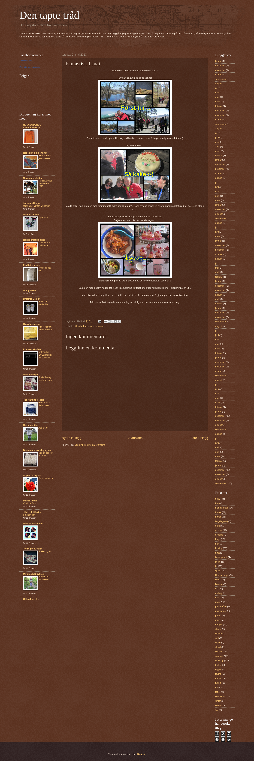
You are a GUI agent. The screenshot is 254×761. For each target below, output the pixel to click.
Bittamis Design (31, 299)
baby (217, 498)
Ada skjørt (43, 428)
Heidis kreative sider (34, 240)
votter (218, 705)
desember (220, 65)
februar (218, 106)
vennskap (99, 326)
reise (217, 620)
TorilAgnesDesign (32, 548)
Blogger (141, 754)
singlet (218, 633)
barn (217, 503)
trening (218, 678)
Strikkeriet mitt (25, 61)
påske (218, 615)
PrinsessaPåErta (32, 349)
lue (216, 588)
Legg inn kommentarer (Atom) (90, 445)
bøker (218, 516)
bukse (218, 512)
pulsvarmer (220, 611)
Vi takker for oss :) (31, 503)
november (220, 70)
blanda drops (81, 326)
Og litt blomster (45, 478)
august (218, 83)
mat (91, 326)
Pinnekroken (30, 500)
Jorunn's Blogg (31, 203)
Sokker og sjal (45, 551)
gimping (219, 534)
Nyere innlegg (71, 438)
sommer (219, 656)
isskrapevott (221, 557)
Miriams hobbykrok (33, 574)
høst (217, 552)
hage (217, 539)
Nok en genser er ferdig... (45, 454)
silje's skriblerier (32, 512)
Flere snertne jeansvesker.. (44, 157)
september (220, 79)
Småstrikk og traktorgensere (45, 378)
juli (216, 88)
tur (216, 687)
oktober (219, 74)
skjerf (218, 642)
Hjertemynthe (30, 425)
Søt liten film (29, 515)
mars (217, 101)
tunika (218, 683)
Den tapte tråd (49, 15)
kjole (217, 570)
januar (218, 61)
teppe (218, 669)
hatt (217, 543)
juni (217, 137)
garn (217, 525)
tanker (218, 665)
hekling (218, 548)
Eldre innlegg (199, 438)
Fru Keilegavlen (31, 265)
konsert (219, 584)
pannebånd (220, 606)
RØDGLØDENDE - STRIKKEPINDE (32, 126)
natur (217, 602)
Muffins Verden (31, 214)
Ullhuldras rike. (31, 599)
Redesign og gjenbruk (35, 152)
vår (216, 710)
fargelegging (221, 521)
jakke (217, 561)
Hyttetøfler (43, 217)
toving (218, 674)
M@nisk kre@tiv (32, 475)
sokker (218, 651)
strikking (219, 660)
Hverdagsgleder (31, 324)
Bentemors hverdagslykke (37, 450)
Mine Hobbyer (30, 374)
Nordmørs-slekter (32, 178)
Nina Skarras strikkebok (44, 244)
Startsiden (135, 438)
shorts (218, 629)
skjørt (218, 647)
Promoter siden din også (29, 67)
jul (216, 566)
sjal (217, 638)
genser (218, 530)
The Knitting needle (33, 400)
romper (218, 624)
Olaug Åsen (29, 290)
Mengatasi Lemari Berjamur (36, 206)
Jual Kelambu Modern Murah (45, 328)
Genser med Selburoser (44, 404)
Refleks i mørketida (43, 303)
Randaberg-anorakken (44, 578)
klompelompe (222, 575)
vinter (218, 701)
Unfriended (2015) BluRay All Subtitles (45, 355)
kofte (217, 579)
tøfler (217, 692)
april (217, 97)
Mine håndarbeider (33, 523)
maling (218, 593)
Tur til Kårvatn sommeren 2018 (45, 184)
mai (217, 92)
